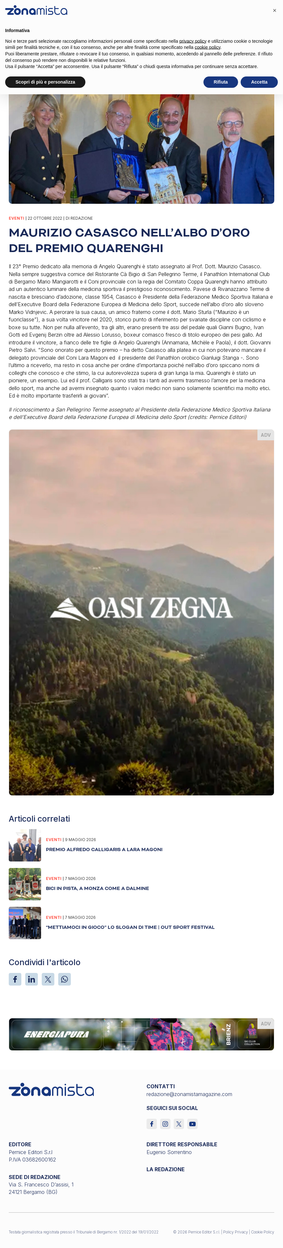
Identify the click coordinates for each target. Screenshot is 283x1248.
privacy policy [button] (193, 41)
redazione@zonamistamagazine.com (189, 1094)
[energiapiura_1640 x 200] (141, 1034)
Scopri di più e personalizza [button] (45, 82)
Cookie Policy (262, 1232)
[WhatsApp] (64, 979)
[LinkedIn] (31, 979)
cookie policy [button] (207, 47)
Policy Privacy (235, 1232)
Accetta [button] (259, 82)
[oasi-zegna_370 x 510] (141, 612)
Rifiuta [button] (221, 82)
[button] (274, 10)
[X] (48, 979)
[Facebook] (15, 979)
